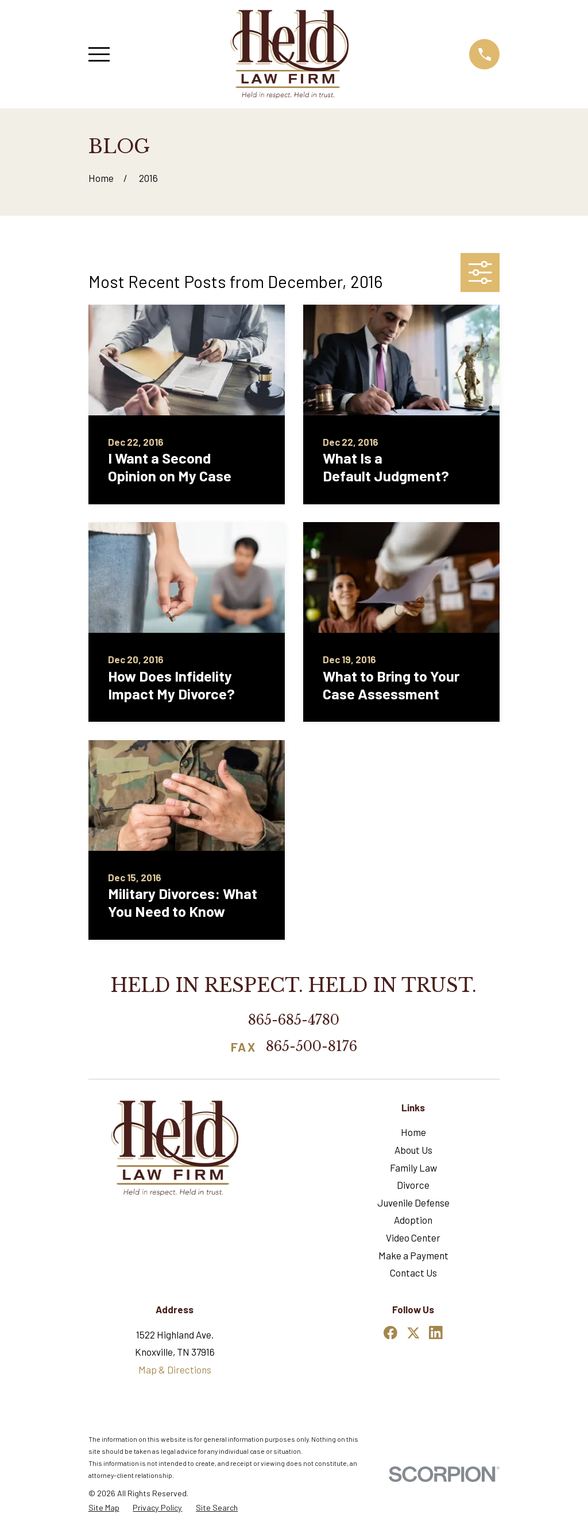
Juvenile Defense (413, 1202)
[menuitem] (103, 1507)
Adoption (413, 1219)
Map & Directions (174, 1369)
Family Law (413, 1167)
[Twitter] (413, 1333)
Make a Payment (413, 1255)
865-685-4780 (293, 1019)
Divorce (413, 1184)
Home (413, 1132)
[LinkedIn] (436, 1333)
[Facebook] (390, 1333)
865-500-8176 (311, 1047)
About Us (413, 1149)
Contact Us (413, 1272)
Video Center (413, 1237)
